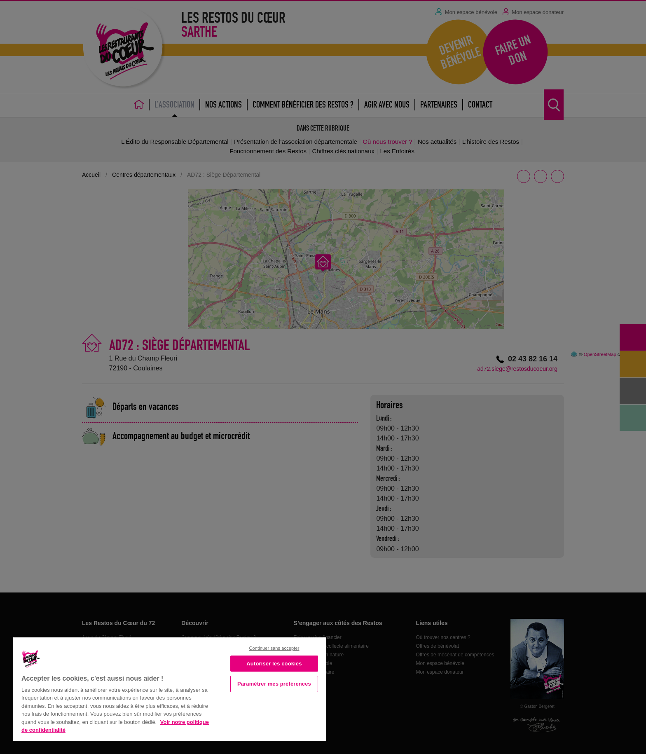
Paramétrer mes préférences (274, 684)
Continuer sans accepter (274, 648)
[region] (169, 688)
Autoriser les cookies (274, 663)
